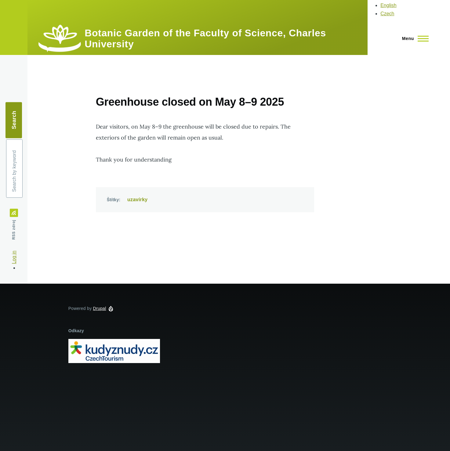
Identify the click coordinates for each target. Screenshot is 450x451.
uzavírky (137, 199)
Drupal (99, 308)
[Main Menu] (413, 38)
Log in (13, 257)
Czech (387, 13)
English (388, 5)
